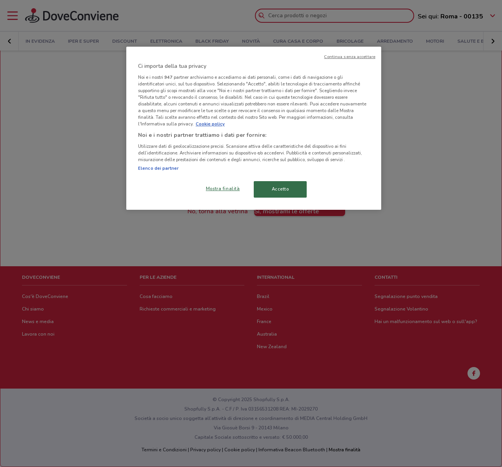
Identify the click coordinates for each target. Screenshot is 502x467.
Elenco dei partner (158, 168)
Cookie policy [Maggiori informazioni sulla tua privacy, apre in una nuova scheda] (210, 124)
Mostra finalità (223, 188)
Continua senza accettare (349, 57)
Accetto (280, 189)
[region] (253, 128)
